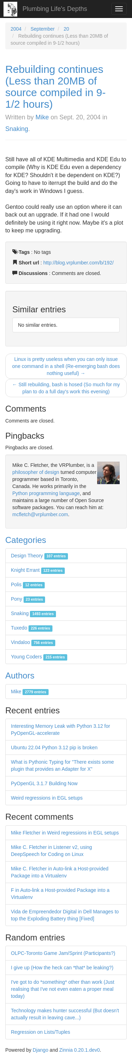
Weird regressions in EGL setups (47, 798)
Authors (19, 675)
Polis (28, 584)
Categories (25, 540)
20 (66, 29)
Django (40, 1050)
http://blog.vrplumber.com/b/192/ (78, 262)
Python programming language (46, 493)
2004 (16, 29)
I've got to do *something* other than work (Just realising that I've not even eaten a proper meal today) (62, 989)
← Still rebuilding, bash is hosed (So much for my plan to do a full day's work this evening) (66, 388)
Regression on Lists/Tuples (40, 1032)
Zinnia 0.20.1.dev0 (79, 1050)
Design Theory (39, 555)
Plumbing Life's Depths (55, 8)
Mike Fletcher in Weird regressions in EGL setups (65, 833)
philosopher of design (35, 472)
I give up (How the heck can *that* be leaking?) (62, 967)
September (43, 29)
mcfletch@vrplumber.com (40, 514)
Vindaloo (33, 642)
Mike (42, 117)
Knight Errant (38, 570)
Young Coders (39, 656)
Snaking (16, 128)
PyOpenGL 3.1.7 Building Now (44, 783)
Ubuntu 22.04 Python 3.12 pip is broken (54, 747)
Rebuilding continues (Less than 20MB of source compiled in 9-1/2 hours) (55, 86)
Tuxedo (31, 628)
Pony (28, 599)
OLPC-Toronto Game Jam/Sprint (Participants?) (63, 953)
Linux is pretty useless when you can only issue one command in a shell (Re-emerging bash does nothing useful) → (66, 366)
